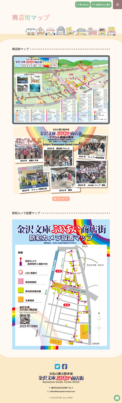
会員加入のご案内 (103, 5)
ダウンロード (62, 199)
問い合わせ (84, 5)
